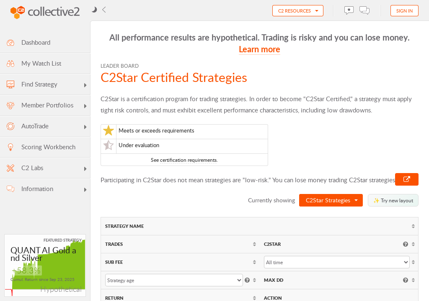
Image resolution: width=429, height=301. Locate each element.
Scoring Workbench (40, 147)
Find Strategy (47, 85)
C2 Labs (47, 168)
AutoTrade (47, 127)
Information (47, 189)
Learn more (259, 49)
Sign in (404, 11)
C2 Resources (294, 11)
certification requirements (188, 159)
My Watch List (33, 63)
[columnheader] (259, 226)
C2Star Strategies (328, 200)
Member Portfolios (47, 106)
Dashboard (27, 42)
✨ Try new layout (393, 200)
